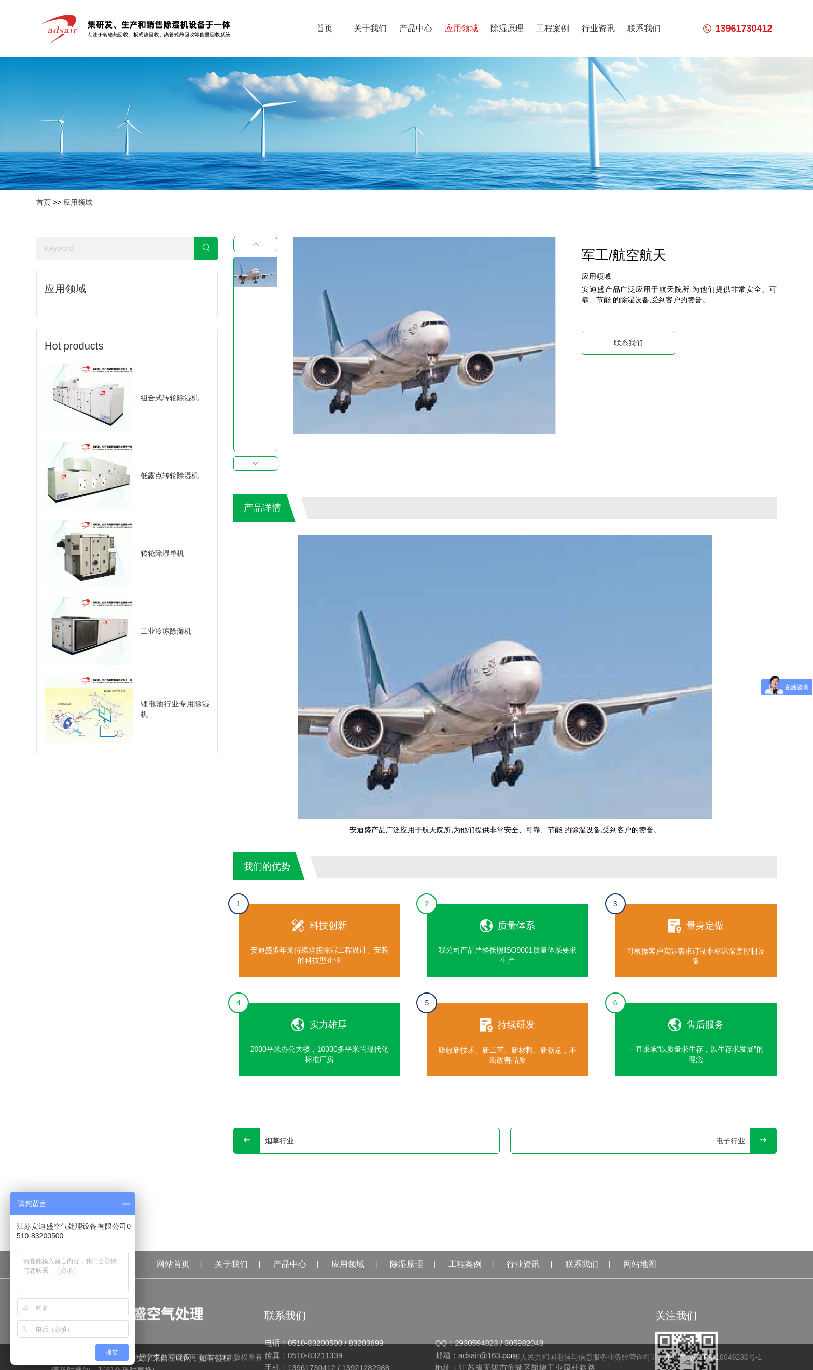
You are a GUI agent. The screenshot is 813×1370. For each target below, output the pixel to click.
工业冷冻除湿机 (166, 631)
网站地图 (639, 1342)
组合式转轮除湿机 (170, 398)
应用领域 (461, 28)
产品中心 (415, 28)
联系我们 (644, 28)
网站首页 (173, 1342)
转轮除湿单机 (162, 553)
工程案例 (552, 28)
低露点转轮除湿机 (170, 475)
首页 (324, 28)
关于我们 (370, 28)
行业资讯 (598, 28)
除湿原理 (507, 28)
